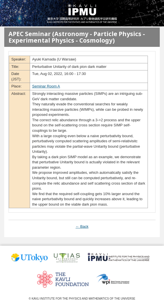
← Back (82, 226)
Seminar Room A (46, 86)
